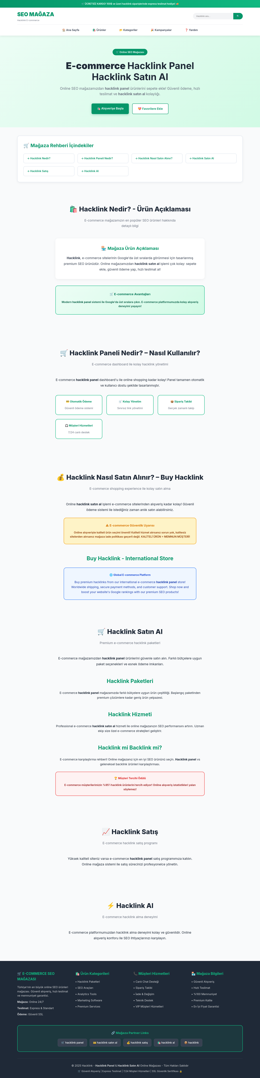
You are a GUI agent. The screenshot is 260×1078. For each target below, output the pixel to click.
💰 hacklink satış (137, 1042)
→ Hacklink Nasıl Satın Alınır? (153, 158)
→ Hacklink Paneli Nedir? (97, 158)
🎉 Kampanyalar (161, 30)
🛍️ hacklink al (166, 1042)
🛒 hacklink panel (72, 1042)
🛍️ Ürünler (99, 30)
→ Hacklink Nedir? (38, 158)
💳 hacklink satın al (105, 1042)
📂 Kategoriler (128, 30)
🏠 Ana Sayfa (70, 30)
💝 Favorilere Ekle (150, 108)
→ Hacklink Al (90, 171)
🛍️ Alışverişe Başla (110, 108)
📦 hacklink (191, 1042)
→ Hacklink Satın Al (201, 158)
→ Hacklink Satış (37, 171)
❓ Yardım (191, 30)
